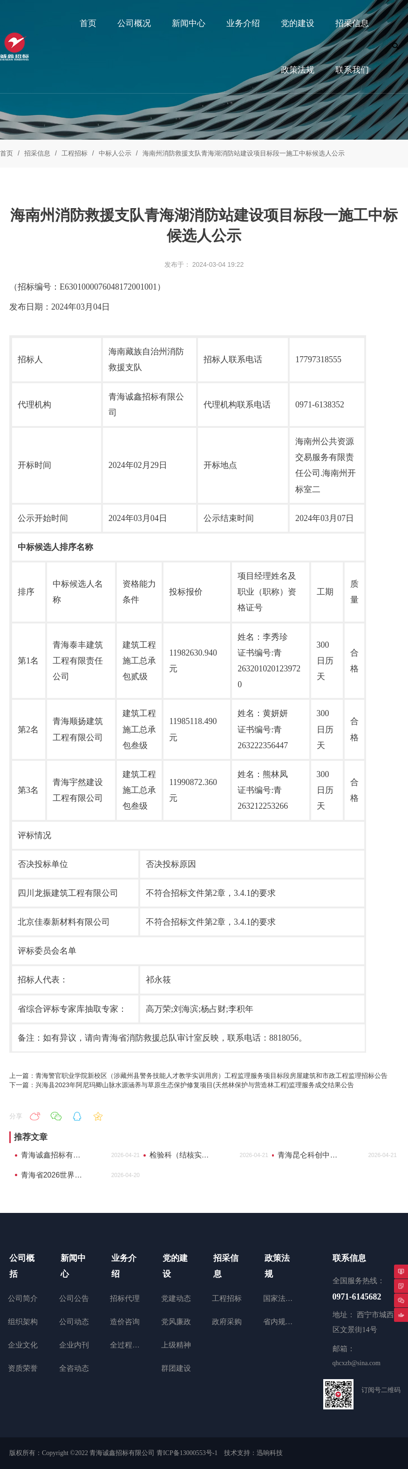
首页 (6, 153)
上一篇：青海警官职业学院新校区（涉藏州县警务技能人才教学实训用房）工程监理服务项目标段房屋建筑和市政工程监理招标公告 (198, 1075)
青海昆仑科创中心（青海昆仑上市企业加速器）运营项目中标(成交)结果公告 (311, 1155)
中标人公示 (115, 153)
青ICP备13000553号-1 (187, 1452)
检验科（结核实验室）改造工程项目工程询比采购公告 (183, 1155)
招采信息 (37, 153)
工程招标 (74, 153)
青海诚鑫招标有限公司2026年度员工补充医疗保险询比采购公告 (54, 1155)
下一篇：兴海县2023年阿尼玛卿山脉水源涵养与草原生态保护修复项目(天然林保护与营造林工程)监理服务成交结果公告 (181, 1085)
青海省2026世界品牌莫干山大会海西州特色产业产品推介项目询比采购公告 (54, 1175)
